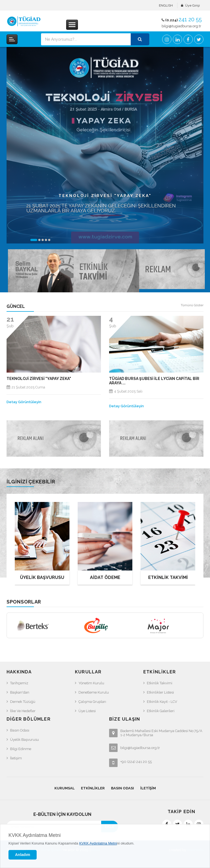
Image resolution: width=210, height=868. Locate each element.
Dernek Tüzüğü (22, 702)
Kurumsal (64, 788)
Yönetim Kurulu (91, 683)
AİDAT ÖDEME (105, 577)
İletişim (16, 758)
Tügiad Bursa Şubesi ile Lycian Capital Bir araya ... (154, 381)
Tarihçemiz (19, 683)
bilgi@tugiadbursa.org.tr (181, 26)
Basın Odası (19, 730)
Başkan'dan (19, 692)
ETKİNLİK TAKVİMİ (168, 577)
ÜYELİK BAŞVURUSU (42, 577)
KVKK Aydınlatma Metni (34, 835)
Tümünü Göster (192, 305)
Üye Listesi (87, 711)
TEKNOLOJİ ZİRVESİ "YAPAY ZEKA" (39, 379)
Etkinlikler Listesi (160, 692)
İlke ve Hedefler (23, 711)
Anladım (22, 854)
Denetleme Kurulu (93, 692)
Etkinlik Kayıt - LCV (162, 702)
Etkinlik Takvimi (159, 683)
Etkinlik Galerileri (160, 711)
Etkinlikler (93, 788)
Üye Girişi (192, 5)
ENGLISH (166, 5)
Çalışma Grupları (92, 702)
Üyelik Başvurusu (24, 740)
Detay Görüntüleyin (24, 402)
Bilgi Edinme (20, 749)
